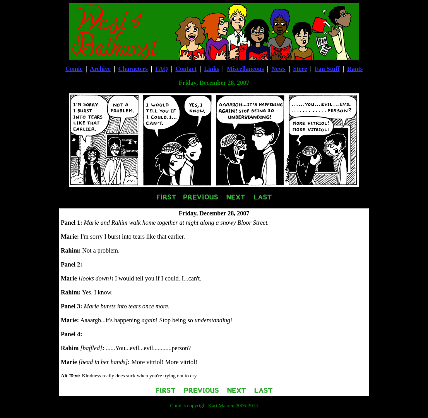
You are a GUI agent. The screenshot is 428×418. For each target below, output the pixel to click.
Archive (100, 68)
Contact (186, 68)
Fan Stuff (327, 68)
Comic (73, 68)
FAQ (161, 68)
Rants (355, 68)
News (278, 68)
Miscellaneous (245, 68)
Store (300, 68)
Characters (132, 68)
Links (211, 68)
